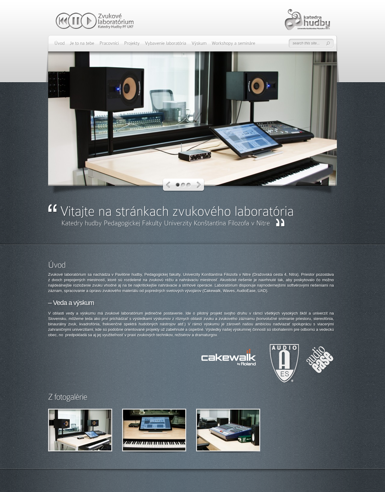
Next (199, 185)
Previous (168, 185)
